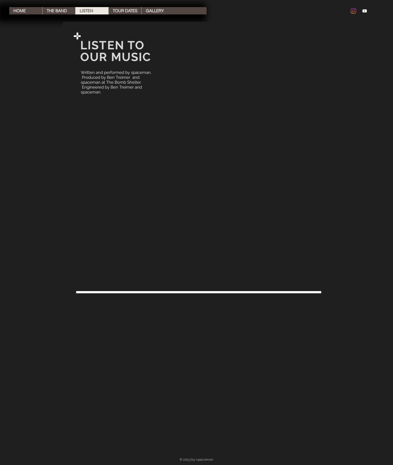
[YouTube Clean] (364, 11)
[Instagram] (353, 11)
